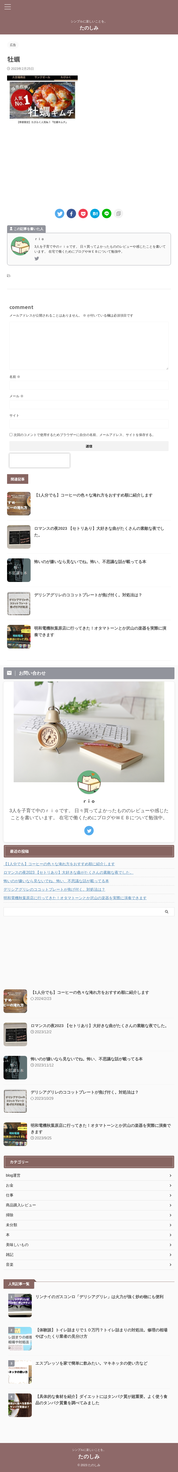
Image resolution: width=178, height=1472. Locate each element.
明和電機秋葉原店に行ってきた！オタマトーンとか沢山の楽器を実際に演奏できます (75, 898)
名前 (14, 377)
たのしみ (89, 27)
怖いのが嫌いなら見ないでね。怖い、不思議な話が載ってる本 (93, 561)
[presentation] (39, 460)
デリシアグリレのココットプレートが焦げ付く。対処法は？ (91, 595)
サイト (14, 415)
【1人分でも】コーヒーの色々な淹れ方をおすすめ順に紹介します (96, 495)
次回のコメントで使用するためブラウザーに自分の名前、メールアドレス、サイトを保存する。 (84, 435)
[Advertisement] (89, 166)
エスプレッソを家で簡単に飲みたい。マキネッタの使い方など (94, 1363)
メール (16, 396)
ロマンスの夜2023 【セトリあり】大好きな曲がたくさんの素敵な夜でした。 (69, 872)
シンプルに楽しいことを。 (89, 1449)
